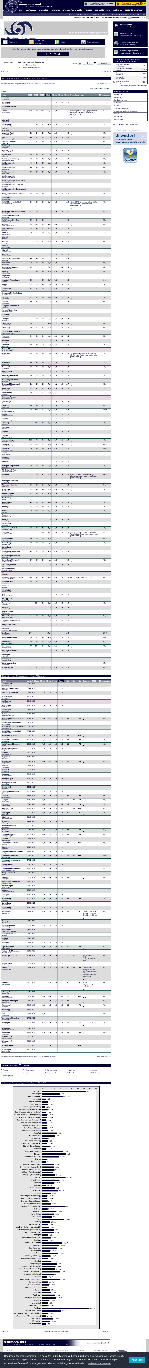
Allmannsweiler (7, 685)
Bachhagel (6, 147)
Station (4, 96)
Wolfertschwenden (9, 664)
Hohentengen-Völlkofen (10, 381)
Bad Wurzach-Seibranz (10, 217)
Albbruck (6, 112)
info (22, 38)
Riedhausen (6, 913)
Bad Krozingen (7, 151)
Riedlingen (6, 922)
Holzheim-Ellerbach (9, 827)
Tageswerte (13, 42)
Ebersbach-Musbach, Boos (12, 294)
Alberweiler (6, 121)
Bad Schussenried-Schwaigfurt (13, 195)
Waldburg (6, 634)
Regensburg (6, 908)
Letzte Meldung (33, 682)
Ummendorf (6, 604)
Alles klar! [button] (137, 1360)
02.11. (30, 96)
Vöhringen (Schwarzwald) (11, 621)
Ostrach (5, 512)
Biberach (6, 234)
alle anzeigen (107, 17)
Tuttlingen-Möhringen (10, 1002)
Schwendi (5, 587)
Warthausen (7, 643)
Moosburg (5, 475)
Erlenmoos (6, 329)
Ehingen (5, 298)
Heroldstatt (6, 822)
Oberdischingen (8, 495)
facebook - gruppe (120, 100)
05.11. (48, 96)
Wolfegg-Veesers (8, 1047)
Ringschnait (9, 931)
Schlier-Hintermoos (9, 935)
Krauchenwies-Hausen (10, 844)
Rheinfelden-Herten (9, 565)
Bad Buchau (6, 702)
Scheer (5, 574)
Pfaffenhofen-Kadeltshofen (12, 529)
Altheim (6, 130)
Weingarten (6, 656)
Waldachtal (9, 630)
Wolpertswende (7, 669)
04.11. (42, 96)
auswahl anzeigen (93, 17)
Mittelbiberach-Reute (9, 471)
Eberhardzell (6, 290)
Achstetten (6, 99)
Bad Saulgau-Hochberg (10, 160)
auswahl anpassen (120, 17)
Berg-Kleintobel (7, 230)
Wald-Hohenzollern (9, 626)
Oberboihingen (7, 887)
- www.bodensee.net (132, 124)
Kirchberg (5, 424)
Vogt (5, 1015)
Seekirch (5, 939)
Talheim (6, 969)
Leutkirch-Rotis (7, 865)
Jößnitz (7, 415)
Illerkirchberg (7, 394)
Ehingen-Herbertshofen (10, 307)
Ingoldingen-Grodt (9, 835)
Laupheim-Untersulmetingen (12, 853)
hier (75, 49)
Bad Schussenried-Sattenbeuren (14, 190)
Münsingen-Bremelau (10, 482)
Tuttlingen (7, 997)
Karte (63, 42)
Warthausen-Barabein (10, 651)
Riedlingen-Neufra (8, 570)
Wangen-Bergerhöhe (9, 639)
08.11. (66, 96)
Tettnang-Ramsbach (9, 993)
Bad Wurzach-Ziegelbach (11, 221)
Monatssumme (104, 96)
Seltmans (5, 944)
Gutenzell (6, 346)
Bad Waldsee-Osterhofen (11, 737)
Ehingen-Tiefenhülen (9, 311)
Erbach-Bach (6, 324)
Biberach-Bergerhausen (11, 260)
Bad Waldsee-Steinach (10, 741)
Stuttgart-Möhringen (9, 956)
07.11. (60, 96)
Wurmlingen (6, 1051)
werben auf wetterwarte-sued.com (126, 111)
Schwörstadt (6, 591)
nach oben (97, 1344)
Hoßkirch (5, 831)
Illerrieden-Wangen (9, 398)
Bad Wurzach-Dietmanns (11, 745)
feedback (106, 1344)
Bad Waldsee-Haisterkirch (11, 203)
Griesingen (6, 814)
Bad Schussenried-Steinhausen (14, 728)
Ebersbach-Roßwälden (10, 792)
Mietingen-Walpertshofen (11, 467)
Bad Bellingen (7, 698)
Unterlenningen (7, 613)
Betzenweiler (6, 762)
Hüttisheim (6, 390)
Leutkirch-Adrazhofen (10, 857)
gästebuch (118, 94)
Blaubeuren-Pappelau (10, 268)
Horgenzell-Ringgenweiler (11, 385)
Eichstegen (6, 316)
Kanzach (8, 420)
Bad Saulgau (6, 156)
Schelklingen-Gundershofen (12, 578)
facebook (117, 97)
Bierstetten (6, 264)
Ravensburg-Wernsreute (11, 557)
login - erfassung (30, 38)
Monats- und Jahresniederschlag (56, 1332)
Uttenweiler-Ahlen (8, 617)
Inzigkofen (5, 407)
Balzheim (6, 754)
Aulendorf (8, 139)
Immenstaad (6, 402)
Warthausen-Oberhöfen (10, 1019)
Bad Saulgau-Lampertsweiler (12, 719)
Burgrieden (6, 277)
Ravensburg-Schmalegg (11, 553)
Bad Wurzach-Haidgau (10, 749)
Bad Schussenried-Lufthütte (12, 186)
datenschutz (118, 119)
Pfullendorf (7, 533)
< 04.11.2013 (5, 72)
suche (116, 105)
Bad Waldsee (6, 199)
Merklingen (6, 458)
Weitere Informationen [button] (99, 1363)
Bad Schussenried (9, 164)
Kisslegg (6, 840)
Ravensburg (6, 544)
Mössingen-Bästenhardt (11, 883)
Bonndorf (5, 771)
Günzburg (7, 818)
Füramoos (6, 337)
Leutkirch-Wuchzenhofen (11, 870)
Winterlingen (6, 660)
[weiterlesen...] (75, 115)
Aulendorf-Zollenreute (10, 694)
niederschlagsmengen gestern (129, 59)
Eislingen (6, 320)
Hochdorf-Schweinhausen (11, 368)
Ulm (7, 596)
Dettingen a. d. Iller (9, 784)
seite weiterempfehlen (122, 108)
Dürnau (6, 285)
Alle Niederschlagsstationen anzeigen (134, 85)
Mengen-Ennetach (8, 874)
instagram (117, 103)
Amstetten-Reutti (8, 134)
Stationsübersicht (93, 42)
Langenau (6, 428)
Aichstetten (6, 103)
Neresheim (7, 490)
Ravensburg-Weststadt (10, 561)
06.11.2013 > (106, 72)
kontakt (116, 114)
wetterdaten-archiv (136, 17)
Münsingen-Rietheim (9, 486)
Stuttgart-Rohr (7, 965)
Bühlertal (6, 273)
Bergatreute (6, 758)
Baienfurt (8, 225)
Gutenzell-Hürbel (8, 350)
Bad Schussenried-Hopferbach (13, 182)
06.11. (54, 96)
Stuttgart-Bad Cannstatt (11, 952)
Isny (8, 411)
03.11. (36, 96)
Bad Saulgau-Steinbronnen (12, 724)
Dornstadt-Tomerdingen (11, 281)
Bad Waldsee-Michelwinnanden (13, 212)
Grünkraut (5, 341)
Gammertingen (7, 810)
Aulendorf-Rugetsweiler (11, 689)
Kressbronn (6, 848)
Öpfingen (6, 508)
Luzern (6, 454)
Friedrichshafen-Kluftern (11, 333)
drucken (89, 1344)
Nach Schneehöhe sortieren (100, 89)
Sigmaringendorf (8, 948)
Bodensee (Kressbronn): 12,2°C (77, 14)
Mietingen (6, 463)
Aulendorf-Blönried (9, 143)
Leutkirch (7, 445)
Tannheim (7, 984)
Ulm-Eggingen (7, 600)
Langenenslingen (8, 441)
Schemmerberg (7, 583)
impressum (118, 116)
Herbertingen (6, 354)
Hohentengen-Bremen (10, 377)
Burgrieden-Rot (7, 779)
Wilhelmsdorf (7, 1038)
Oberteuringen (7, 499)
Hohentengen (7, 372)
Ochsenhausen (7, 503)
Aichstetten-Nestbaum (10, 108)
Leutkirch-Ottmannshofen (11, 861)
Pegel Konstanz (118, 124)
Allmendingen (7, 126)
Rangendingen (7, 540)
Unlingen (6, 608)
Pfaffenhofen (6, 525)
